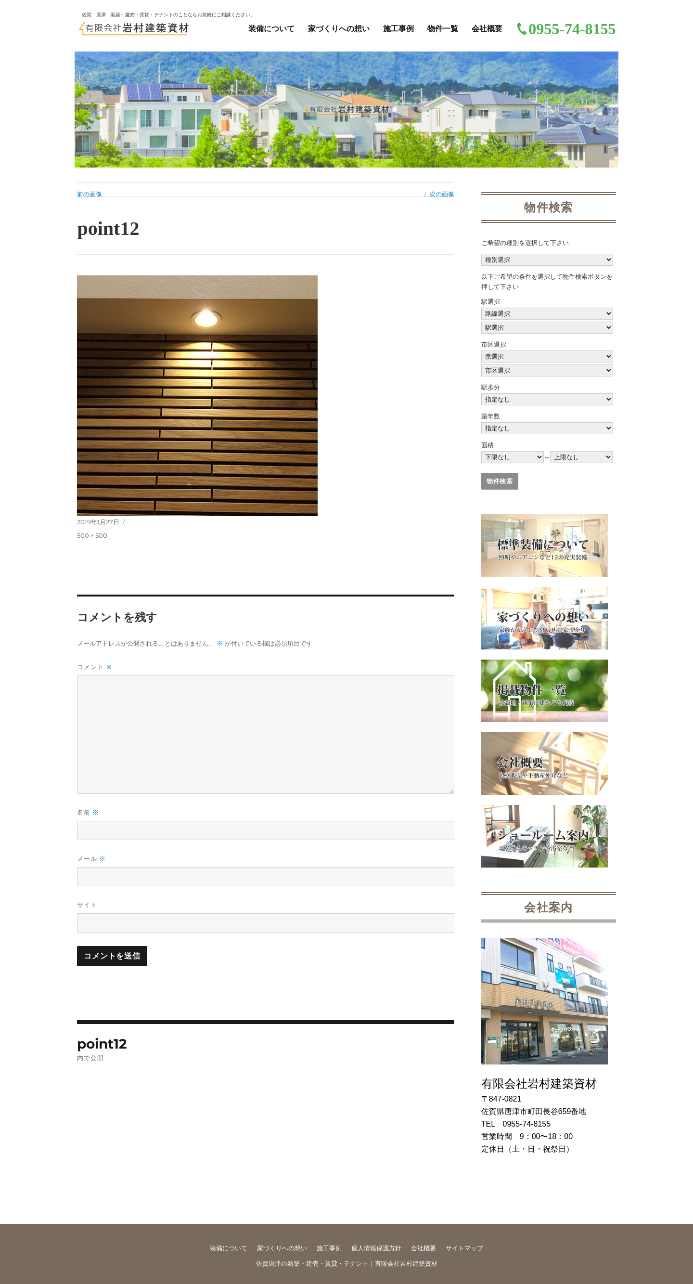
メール (91, 859)
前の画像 (89, 194)
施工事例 (398, 29)
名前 (88, 812)
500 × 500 (92, 535)
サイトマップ (464, 1248)
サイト (87, 904)
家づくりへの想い (339, 29)
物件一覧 (442, 29)
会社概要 (487, 29)
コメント (95, 667)
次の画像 (441, 194)
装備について (271, 29)
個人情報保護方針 (376, 1248)
